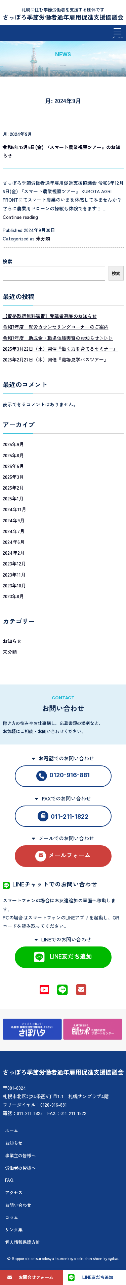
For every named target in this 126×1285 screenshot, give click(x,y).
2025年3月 (13, 476)
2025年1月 (13, 498)
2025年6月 (13, 466)
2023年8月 (13, 596)
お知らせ (12, 641)
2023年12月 (14, 563)
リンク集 (14, 1229)
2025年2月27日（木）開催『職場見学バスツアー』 (56, 359)
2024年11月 (14, 509)
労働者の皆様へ (20, 1168)
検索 (7, 261)
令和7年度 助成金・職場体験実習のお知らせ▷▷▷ (58, 337)
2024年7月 (14, 531)
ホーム (11, 1130)
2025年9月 (13, 444)
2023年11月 (14, 574)
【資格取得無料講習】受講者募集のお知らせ (50, 316)
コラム (11, 1217)
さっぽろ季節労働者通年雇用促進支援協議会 (63, 17)
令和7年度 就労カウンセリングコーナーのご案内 (56, 326)
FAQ (9, 1180)
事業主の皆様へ (20, 1155)
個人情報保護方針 (22, 1242)
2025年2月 (13, 487)
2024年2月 (14, 552)
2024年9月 (14, 520)
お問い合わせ (18, 1205)
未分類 (43, 238)
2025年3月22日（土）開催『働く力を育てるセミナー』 (60, 348)
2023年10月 (14, 585)
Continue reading (20, 216)
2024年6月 (14, 541)
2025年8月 (13, 455)
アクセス (14, 1192)
